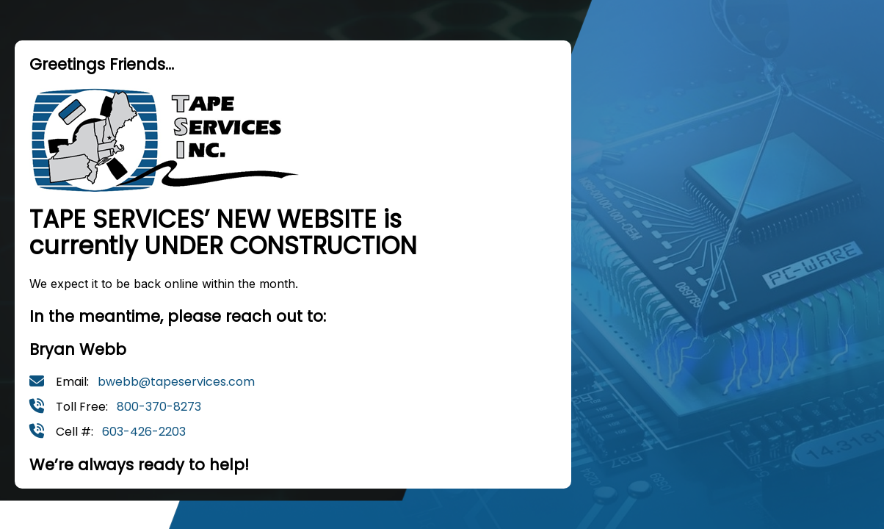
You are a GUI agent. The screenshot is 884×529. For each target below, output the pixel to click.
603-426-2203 (144, 431)
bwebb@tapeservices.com (176, 381)
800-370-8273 (159, 406)
